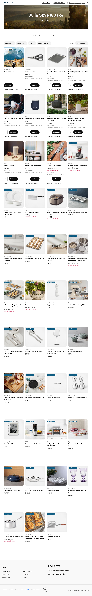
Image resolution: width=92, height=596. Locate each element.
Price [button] (32, 43)
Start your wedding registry (58, 574)
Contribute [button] (8, 85)
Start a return (6, 577)
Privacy (5, 589)
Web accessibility (36, 589)
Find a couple (6, 571)
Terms (11, 589)
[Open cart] (87, 3)
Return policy (27, 571)
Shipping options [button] (44, 43)
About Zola (46, 3)
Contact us (26, 574)
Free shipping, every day (76, 3)
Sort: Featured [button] (82, 43)
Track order (5, 574)
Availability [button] (21, 43)
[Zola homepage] (9, 2)
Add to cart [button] (35, 85)
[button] (13, 66)
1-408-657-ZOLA (58, 3)
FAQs (25, 577)
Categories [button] (9, 43)
